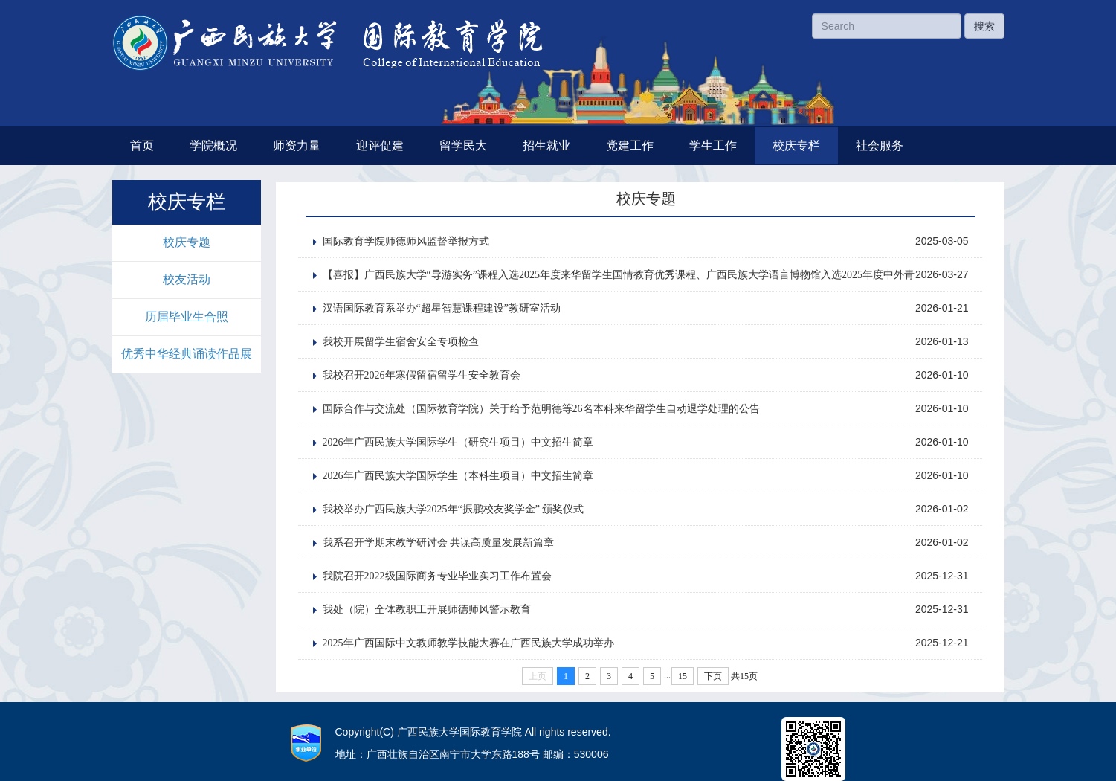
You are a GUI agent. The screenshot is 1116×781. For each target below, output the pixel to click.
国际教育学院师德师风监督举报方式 (406, 241)
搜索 (984, 26)
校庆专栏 (796, 145)
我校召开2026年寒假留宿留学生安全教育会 (421, 375)
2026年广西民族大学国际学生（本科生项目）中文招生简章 (458, 475)
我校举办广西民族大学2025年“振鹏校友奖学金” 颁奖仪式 (453, 509)
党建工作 (630, 145)
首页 (142, 145)
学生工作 (713, 145)
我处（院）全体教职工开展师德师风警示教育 (427, 609)
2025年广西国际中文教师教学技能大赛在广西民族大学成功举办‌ (468, 643)
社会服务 (879, 145)
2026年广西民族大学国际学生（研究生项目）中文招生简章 (458, 442)
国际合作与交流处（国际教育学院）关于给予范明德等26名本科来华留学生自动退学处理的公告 (541, 408)
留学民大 (463, 145)
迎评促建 (380, 145)
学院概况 (213, 145)
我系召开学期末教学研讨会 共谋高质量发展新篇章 (439, 542)
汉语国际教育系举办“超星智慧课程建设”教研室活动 (442, 308)
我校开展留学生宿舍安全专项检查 (401, 341)
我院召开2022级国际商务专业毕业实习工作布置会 (437, 576)
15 (682, 676)
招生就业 (546, 145)
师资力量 (296, 145)
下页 (713, 676)
